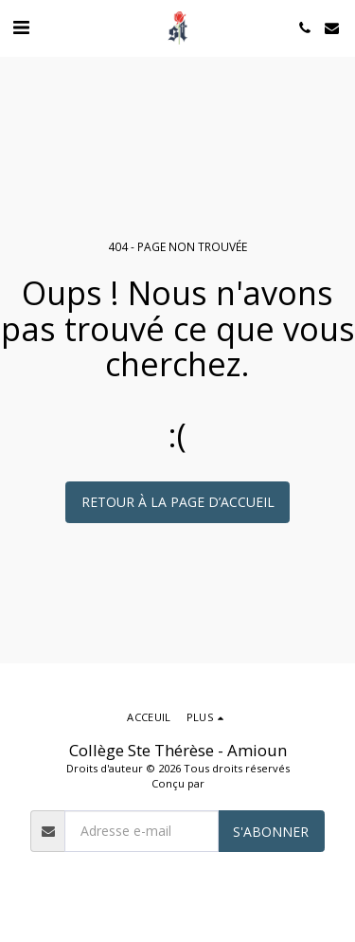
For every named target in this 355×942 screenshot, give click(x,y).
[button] (21, 27)
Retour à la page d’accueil (178, 502)
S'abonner (271, 832)
